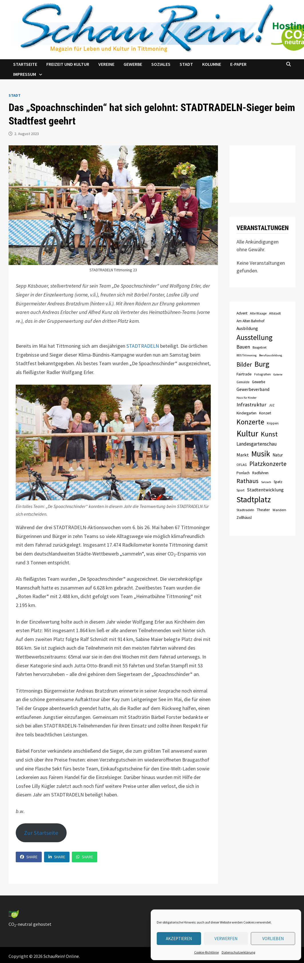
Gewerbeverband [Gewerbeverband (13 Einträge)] (253, 389)
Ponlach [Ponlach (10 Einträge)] (243, 472)
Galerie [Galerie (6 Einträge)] (277, 374)
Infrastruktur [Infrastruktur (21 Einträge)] (251, 404)
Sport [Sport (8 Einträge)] (241, 490)
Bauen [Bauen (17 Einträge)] (243, 347)
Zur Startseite (41, 833)
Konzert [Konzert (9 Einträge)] (265, 413)
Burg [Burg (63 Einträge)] (262, 364)
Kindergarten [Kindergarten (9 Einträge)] (247, 413)
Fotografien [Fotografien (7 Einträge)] (262, 374)
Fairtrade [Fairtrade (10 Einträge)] (244, 374)
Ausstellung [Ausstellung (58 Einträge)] (255, 337)
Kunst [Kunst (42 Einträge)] (269, 434)
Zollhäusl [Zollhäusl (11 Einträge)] (244, 517)
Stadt (186, 64)
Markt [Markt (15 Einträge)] (243, 455)
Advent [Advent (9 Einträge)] (242, 313)
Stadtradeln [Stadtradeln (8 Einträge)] (245, 510)
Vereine (106, 64)
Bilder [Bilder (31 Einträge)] (244, 364)
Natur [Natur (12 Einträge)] (278, 455)
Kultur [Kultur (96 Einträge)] (247, 433)
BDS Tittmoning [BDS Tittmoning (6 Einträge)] (247, 355)
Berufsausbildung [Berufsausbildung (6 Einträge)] (270, 355)
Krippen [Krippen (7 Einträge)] (273, 423)
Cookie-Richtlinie (206, 952)
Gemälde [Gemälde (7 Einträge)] (243, 382)
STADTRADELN (142, 346)
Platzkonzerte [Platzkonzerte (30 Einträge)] (268, 464)
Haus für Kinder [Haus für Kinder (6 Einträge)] (247, 398)
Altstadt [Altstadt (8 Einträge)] (275, 313)
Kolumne (211, 64)
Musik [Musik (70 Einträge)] (260, 453)
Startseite (25, 64)
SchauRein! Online (61, 956)
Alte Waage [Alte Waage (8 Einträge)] (258, 313)
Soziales (160, 64)
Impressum (24, 74)
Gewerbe (133, 64)
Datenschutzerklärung (238, 952)
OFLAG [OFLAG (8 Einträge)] (242, 464)
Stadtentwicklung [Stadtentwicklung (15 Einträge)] (265, 490)
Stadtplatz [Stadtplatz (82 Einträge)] (254, 499)
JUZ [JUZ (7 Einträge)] (272, 405)
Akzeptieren (179, 938)
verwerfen (225, 938)
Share (28, 856)
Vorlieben (273, 938)
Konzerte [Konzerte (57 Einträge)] (250, 421)
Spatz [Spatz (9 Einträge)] (278, 481)
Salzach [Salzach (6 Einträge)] (266, 482)
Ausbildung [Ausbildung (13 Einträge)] (247, 328)
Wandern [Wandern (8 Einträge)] (279, 510)
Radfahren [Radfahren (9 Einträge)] (260, 472)
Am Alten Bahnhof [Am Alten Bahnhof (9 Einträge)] (250, 321)
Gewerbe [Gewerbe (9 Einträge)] (258, 381)
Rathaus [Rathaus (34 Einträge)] (248, 481)
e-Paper (238, 64)
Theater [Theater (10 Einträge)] (263, 509)
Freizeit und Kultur (67, 64)
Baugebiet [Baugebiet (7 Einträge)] (260, 347)
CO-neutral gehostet (30, 924)
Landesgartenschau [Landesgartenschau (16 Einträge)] (257, 444)
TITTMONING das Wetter (262, 174)
